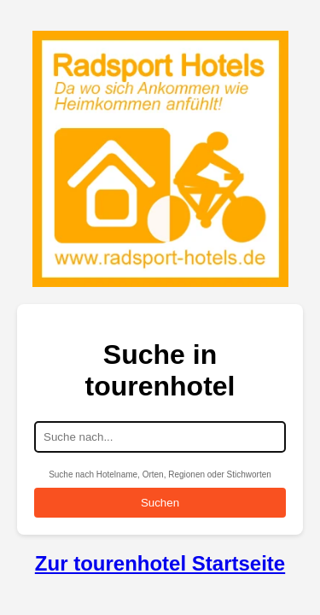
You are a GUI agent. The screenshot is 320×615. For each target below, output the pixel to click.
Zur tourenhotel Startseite (160, 563)
